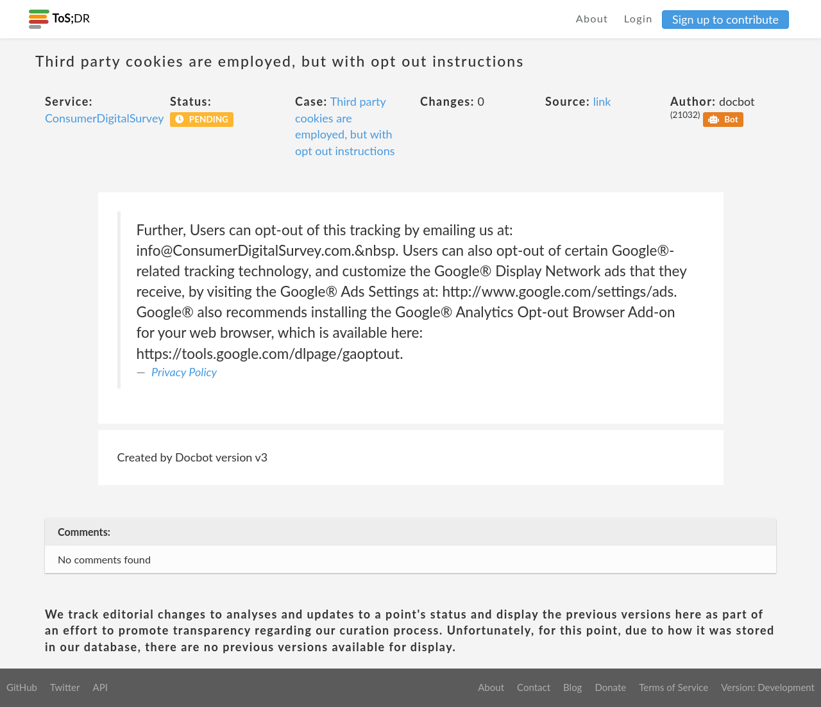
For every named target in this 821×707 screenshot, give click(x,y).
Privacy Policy (184, 372)
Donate (610, 687)
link (602, 101)
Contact (533, 687)
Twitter (65, 687)
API (99, 687)
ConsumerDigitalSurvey (104, 118)
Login (638, 18)
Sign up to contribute (725, 19)
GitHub (21, 687)
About (592, 18)
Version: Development (768, 687)
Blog (572, 687)
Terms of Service (673, 687)
